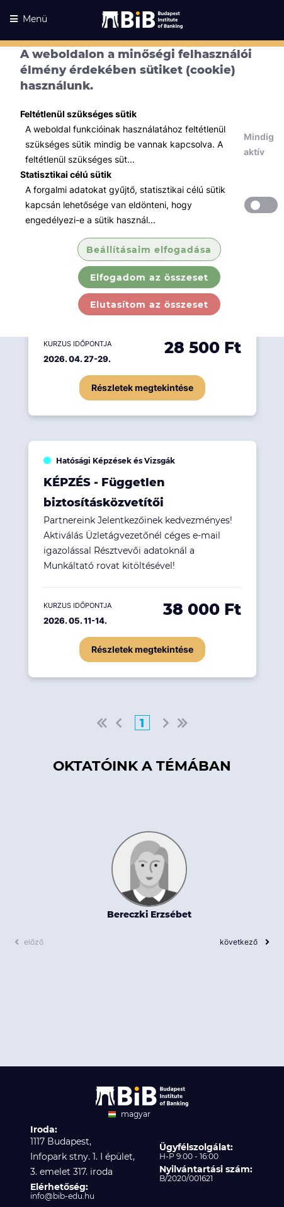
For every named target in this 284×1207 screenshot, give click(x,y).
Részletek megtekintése (142, 387)
